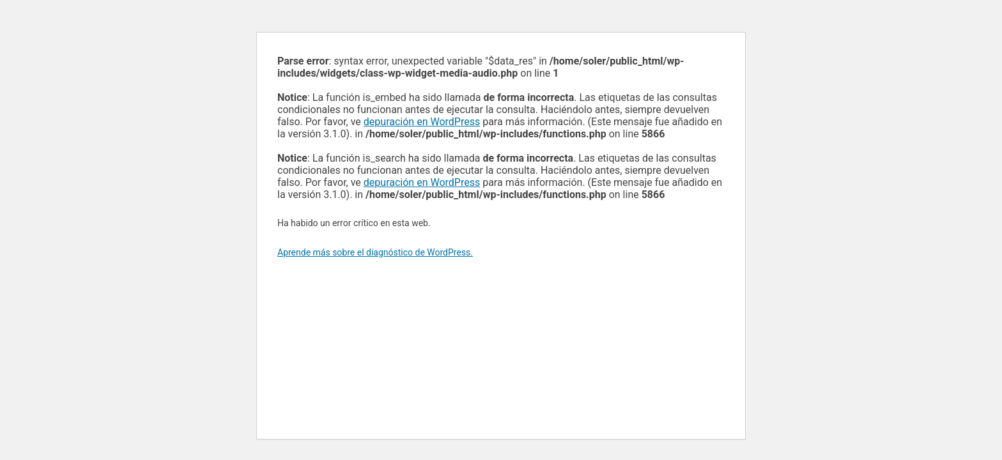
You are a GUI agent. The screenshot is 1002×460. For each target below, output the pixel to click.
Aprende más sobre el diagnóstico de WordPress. (375, 252)
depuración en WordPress (422, 122)
